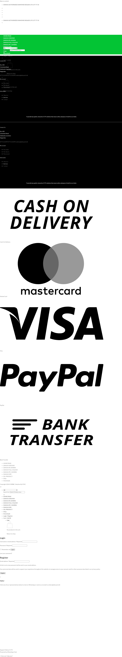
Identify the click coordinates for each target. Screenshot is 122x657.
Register (3, 573)
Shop (4, 51)
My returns (6, 151)
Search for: (6, 50)
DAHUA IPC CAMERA (10, 44)
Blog (4, 14)
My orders (6, 149)
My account (6, 87)
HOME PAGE (7, 36)
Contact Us (6, 10)
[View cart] (7, 518)
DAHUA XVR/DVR (9, 38)
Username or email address (11, 541)
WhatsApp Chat (12, 652)
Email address (7, 561)
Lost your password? (6, 553)
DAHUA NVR (7, 46)
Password (6, 545)
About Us (6, 8)
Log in (12, 549)
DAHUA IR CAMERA (9, 40)
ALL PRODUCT (8, 49)
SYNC (24, 484)
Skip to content (4, 1)
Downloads (6, 53)
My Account (7, 12)
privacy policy (96, 569)
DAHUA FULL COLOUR (10, 42)
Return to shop (11, 73)
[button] (7, 56)
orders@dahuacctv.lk (54, 585)
